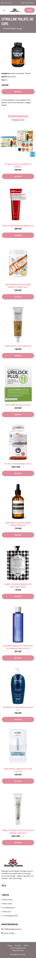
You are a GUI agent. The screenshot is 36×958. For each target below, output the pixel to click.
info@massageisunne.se (27, 3)
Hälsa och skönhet (17, 73)
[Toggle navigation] (4, 10)
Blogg (10, 945)
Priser (29, 10)
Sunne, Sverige (7, 3)
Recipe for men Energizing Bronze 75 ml (18, 225)
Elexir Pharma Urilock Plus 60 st (18, 405)
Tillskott (28, 73)
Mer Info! (18, 92)
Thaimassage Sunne (10, 916)
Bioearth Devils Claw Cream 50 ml (18, 346)
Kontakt (18, 945)
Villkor (26, 945)
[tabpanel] (18, 51)
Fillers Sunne (7, 904)
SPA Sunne (7, 912)
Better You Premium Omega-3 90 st (18, 463)
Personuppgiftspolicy (18, 948)
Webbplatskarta (18, 950)
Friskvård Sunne (9, 908)
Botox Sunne (7, 900)
